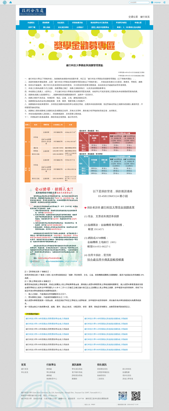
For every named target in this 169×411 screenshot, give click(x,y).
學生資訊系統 (77, 369)
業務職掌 (45, 23)
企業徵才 (80, 27)
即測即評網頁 (121, 23)
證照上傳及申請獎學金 (100, 27)
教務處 (49, 369)
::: (127, 16)
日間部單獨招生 (103, 372)
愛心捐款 (46, 27)
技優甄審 (126, 372)
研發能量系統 (77, 23)
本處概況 (31, 23)
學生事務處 (50, 372)
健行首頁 (145, 16)
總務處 (49, 375)
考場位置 (138, 23)
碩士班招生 (127, 369)
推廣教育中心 (51, 378)
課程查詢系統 (77, 375)
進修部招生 (101, 375)
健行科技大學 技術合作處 (49, 10)
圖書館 (74, 378)
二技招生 (100, 378)
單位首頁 (24, 372)
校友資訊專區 (63, 27)
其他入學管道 (128, 378)
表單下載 (31, 27)
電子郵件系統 (77, 372)
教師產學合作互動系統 (99, 23)
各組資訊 (60, 23)
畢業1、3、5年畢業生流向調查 (129, 27)
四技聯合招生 (102, 369)
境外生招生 (127, 375)
